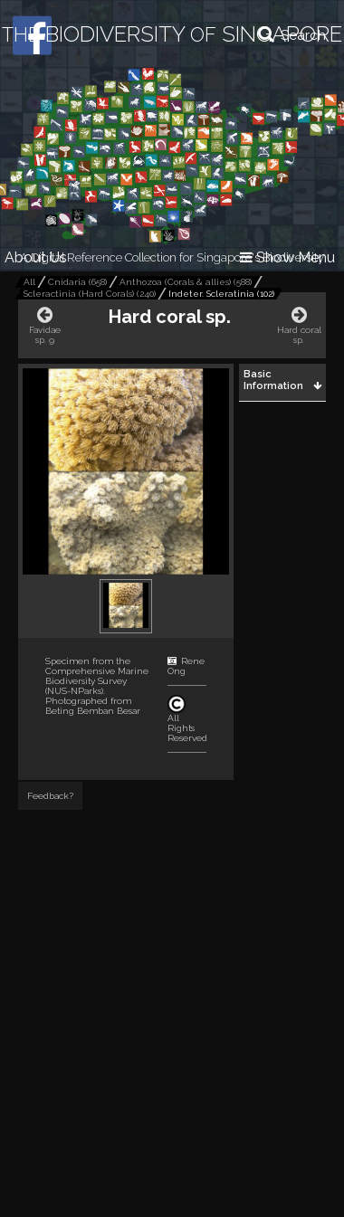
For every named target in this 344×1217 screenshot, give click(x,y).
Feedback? (50, 796)
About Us (36, 257)
